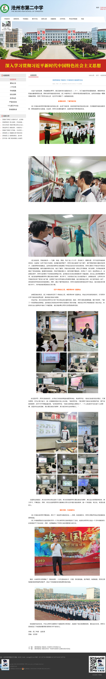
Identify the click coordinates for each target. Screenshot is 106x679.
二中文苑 (13, 87)
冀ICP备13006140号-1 (44, 668)
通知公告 (13, 83)
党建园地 (53, 19)
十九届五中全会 (13, 106)
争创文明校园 (73, 19)
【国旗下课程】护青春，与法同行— (12, 130)
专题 (82, 19)
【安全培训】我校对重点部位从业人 (12, 125)
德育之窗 (44, 19)
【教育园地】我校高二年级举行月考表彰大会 (47, 647)
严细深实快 (13, 102)
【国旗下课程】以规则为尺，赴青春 (12, 119)
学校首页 (7, 19)
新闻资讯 (16, 19)
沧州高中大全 (13, 666)
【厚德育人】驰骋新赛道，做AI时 (12, 135)
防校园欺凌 (13, 109)
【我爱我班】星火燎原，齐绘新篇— (12, 122)
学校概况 (25, 19)
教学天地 (34, 19)
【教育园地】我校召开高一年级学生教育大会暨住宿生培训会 (52, 648)
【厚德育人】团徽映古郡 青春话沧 (12, 133)
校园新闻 (13, 79)
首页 (97, 75)
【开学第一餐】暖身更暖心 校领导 (12, 138)
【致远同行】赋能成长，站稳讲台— (12, 127)
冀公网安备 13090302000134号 (30, 669)
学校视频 (13, 91)
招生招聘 (13, 94)
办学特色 (62, 19)
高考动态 (13, 98)
